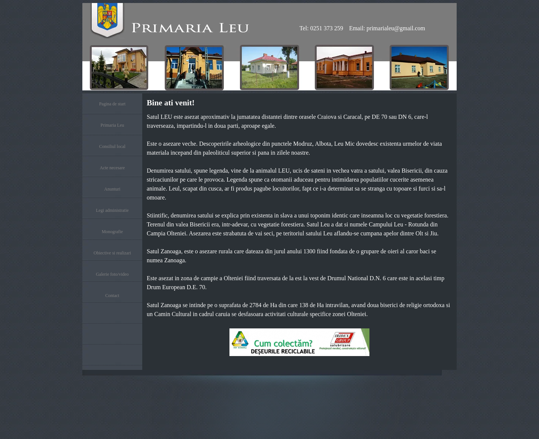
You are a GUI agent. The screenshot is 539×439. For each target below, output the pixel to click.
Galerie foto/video (112, 274)
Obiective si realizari (112, 253)
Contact (112, 295)
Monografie (112, 231)
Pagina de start (112, 103)
